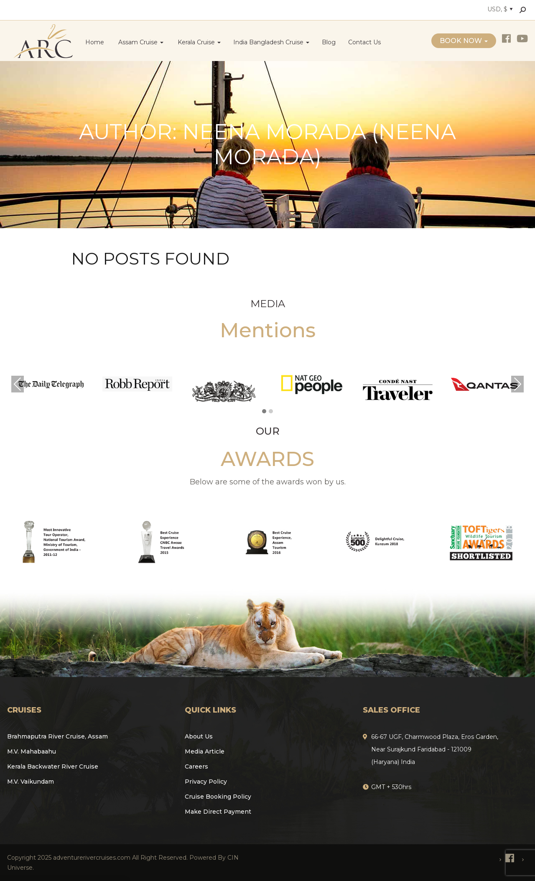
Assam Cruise (140, 42)
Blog (329, 42)
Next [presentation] (517, 384)
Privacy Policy (206, 781)
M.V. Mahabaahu (31, 751)
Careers (196, 766)
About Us (199, 736)
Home (94, 42)
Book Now (464, 41)
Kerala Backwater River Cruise (52, 766)
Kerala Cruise (198, 42)
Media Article (204, 751)
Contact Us (364, 42)
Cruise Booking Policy (218, 796)
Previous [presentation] (17, 384)
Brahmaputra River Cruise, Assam (57, 736)
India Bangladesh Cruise (271, 42)
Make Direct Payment (218, 811)
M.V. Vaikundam (30, 781)
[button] (264, 411)
